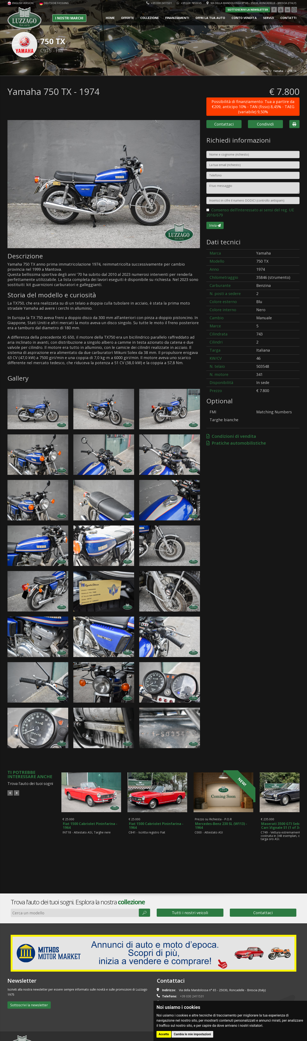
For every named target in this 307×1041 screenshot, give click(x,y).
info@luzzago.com (186, 980)
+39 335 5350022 (193, 974)
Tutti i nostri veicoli (190, 878)
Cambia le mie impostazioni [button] (192, 1034)
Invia (215, 225)
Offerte (127, 18)
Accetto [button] (164, 1034)
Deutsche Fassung (54, 3)
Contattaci (224, 124)
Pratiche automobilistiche (236, 443)
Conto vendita (244, 18)
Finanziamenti (177, 18)
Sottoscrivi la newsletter (247, 9)
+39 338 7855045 (189, 3)
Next (16, 793)
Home (110, 18)
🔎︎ (144, 878)
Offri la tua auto (210, 18)
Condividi (265, 124)
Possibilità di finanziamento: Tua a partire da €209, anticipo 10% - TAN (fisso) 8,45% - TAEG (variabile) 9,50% (252, 106)
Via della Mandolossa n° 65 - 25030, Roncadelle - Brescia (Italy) (251, 3)
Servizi (268, 18)
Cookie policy (40, 1035)
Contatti (288, 18)
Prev (10, 793)
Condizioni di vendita (231, 436)
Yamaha (278, 71)
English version (20, 3)
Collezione (149, 18)
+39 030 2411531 (159, 3)
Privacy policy (61, 1035)
